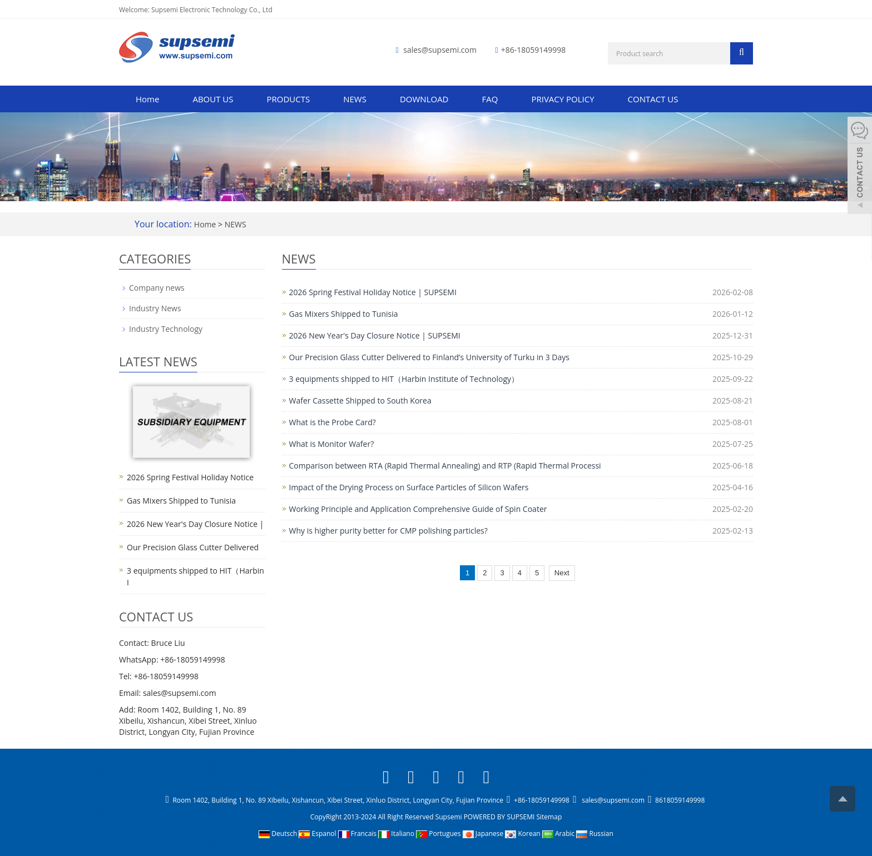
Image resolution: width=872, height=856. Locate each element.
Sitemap (549, 817)
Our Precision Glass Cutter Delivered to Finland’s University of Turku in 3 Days (429, 357)
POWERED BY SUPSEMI (500, 817)
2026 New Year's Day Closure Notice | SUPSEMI (374, 335)
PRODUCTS (288, 98)
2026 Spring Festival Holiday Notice (190, 477)
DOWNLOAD (424, 98)
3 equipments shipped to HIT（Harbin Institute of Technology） (404, 379)
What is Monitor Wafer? (331, 444)
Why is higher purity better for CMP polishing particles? (388, 530)
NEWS (354, 98)
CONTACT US (653, 98)
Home (147, 98)
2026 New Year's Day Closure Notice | (195, 524)
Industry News (155, 308)
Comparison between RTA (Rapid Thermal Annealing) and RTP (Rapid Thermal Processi (445, 465)
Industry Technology (165, 329)
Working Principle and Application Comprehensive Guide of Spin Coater (418, 509)
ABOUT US (212, 98)
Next (561, 573)
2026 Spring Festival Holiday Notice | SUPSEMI (373, 292)
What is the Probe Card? (332, 422)
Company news (157, 287)
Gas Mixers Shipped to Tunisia (343, 313)
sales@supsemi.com (440, 49)
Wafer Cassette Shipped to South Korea (360, 400)
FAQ (490, 98)
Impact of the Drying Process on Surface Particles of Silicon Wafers (409, 487)
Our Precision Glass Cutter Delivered (193, 547)
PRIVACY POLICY (562, 98)
